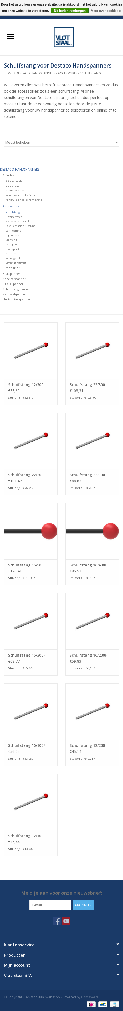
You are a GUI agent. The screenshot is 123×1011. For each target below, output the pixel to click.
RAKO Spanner (13, 284)
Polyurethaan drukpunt (20, 226)
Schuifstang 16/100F (26, 745)
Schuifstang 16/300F (26, 655)
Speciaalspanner (14, 279)
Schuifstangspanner (16, 289)
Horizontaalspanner (16, 299)
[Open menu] (10, 36)
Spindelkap (12, 186)
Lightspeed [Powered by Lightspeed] (89, 997)
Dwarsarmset (14, 217)
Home (8, 73)
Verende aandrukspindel (21, 195)
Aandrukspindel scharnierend (24, 199)
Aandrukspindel (15, 190)
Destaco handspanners (35, 73)
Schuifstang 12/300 (25, 384)
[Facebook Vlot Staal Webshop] (57, 921)
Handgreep (12, 244)
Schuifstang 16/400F (88, 564)
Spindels (8, 175)
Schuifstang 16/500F (26, 564)
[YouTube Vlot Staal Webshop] (66, 921)
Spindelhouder (14, 181)
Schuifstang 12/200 (87, 745)
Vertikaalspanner (14, 294)
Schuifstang (90, 73)
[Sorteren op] (61, 142)
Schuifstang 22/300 (87, 384)
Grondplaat (12, 249)
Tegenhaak (12, 235)
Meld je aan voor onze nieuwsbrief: (61, 893)
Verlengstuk (13, 258)
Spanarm (11, 253)
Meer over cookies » (106, 11)
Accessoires (67, 73)
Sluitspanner (11, 274)
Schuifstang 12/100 (25, 835)
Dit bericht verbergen (70, 11)
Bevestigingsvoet (16, 262)
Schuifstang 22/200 (25, 474)
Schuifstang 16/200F (88, 655)
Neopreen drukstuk (17, 221)
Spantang (11, 240)
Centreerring (13, 230)
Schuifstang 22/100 (87, 474)
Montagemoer (14, 267)
